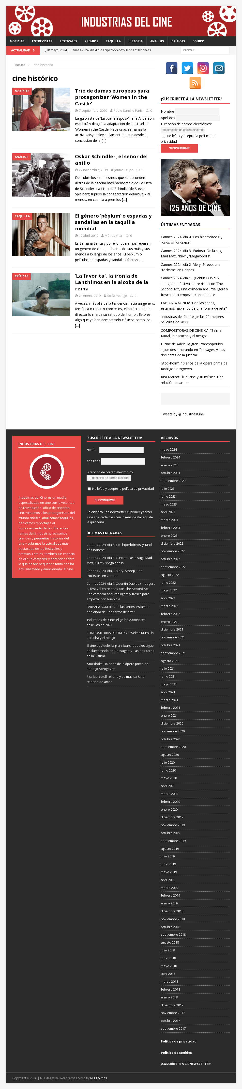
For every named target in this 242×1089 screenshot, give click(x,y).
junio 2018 (168, 958)
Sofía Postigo (117, 295)
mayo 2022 (169, 590)
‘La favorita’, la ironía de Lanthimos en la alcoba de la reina (111, 282)
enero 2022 (169, 621)
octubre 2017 (170, 1020)
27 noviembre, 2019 (93, 170)
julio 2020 (168, 762)
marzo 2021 (169, 700)
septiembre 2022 (173, 567)
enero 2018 (169, 997)
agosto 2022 (170, 574)
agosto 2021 (170, 661)
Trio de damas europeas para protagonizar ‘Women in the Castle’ (112, 97)
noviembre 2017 (173, 1012)
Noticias (17, 41)
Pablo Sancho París (128, 110)
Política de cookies (176, 1052)
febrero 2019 (170, 895)
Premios (91, 41)
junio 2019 (168, 864)
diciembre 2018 (172, 911)
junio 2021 (168, 676)
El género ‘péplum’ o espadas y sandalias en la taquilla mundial (113, 222)
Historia (135, 41)
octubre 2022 (170, 559)
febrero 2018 (170, 989)
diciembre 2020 (172, 723)
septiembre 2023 (173, 480)
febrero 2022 (170, 614)
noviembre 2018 (173, 919)
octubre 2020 (170, 739)
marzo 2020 (169, 793)
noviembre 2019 (173, 825)
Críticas (178, 41)
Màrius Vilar (113, 235)
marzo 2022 (169, 606)
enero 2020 (169, 809)
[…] (104, 140)
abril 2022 (168, 598)
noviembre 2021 (173, 637)
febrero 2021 (170, 707)
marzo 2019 (169, 887)
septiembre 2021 (173, 653)
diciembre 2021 (172, 629)
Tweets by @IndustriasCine (182, 414)
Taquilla (113, 41)
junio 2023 (168, 496)
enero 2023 (169, 535)
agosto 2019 (170, 848)
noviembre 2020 (173, 731)
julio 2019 (168, 856)
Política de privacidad (179, 1041)
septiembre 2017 (173, 1028)
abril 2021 (168, 692)
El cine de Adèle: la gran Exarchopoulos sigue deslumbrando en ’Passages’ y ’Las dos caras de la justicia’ (193, 349)
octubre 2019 (170, 833)
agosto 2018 (170, 942)
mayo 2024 (169, 449)
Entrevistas (42, 41)
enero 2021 (169, 715)
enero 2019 (169, 903)
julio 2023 (168, 488)
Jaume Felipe (123, 170)
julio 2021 (168, 668)
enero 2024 (169, 465)
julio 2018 (168, 950)
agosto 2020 (170, 754)
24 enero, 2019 (90, 295)
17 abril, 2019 (88, 235)
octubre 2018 (170, 927)
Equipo (198, 41)
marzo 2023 (169, 520)
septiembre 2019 (173, 840)
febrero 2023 (170, 527)
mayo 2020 (169, 778)
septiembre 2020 (173, 746)
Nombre (167, 111)
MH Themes (98, 1078)
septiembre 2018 (173, 934)
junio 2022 (168, 582)
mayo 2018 (169, 966)
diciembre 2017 (172, 1005)
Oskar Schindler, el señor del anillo (111, 159)
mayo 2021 (169, 684)
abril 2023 (168, 512)
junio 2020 (168, 770)
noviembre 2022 (173, 551)
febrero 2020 (170, 801)
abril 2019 (168, 880)
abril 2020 (168, 786)
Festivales (68, 41)
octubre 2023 (170, 473)
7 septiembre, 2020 (93, 110)
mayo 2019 (169, 872)
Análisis (157, 41)
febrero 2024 (170, 457)
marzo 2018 (169, 981)
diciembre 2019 (172, 817)
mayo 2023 (169, 504)
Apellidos (168, 117)
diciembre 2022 (172, 543)
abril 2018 (168, 973)
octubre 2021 (170, 645)
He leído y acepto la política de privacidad (123, 488)
